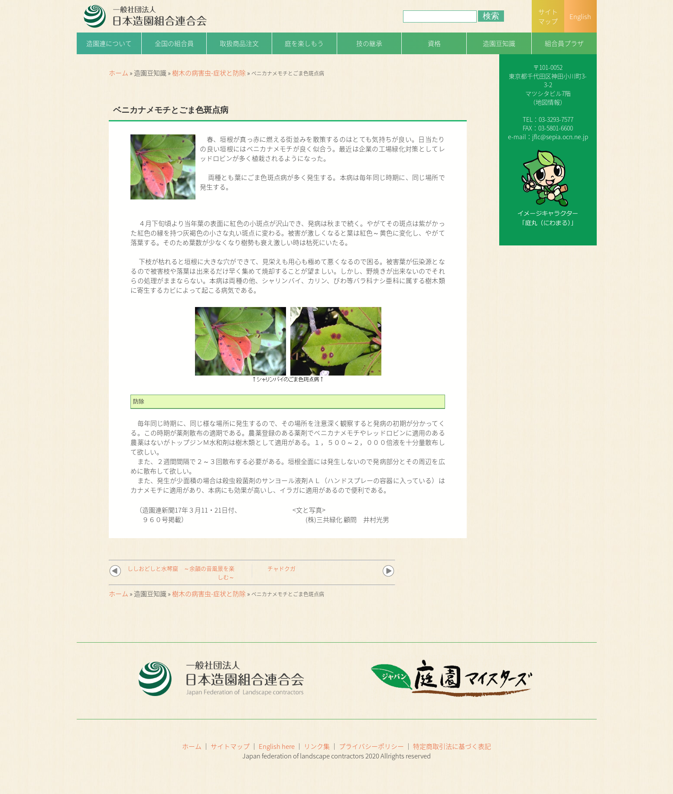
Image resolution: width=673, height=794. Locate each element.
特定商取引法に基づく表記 (452, 746)
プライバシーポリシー (371, 746)
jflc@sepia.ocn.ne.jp (560, 136)
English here (277, 746)
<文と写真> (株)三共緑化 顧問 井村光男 (341, 514)
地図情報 (548, 102)
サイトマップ (230, 746)
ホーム (118, 73)
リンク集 (317, 746)
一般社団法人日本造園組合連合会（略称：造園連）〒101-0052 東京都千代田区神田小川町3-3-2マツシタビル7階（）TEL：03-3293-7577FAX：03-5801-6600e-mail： (548, 84)
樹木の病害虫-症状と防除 (209, 73)
